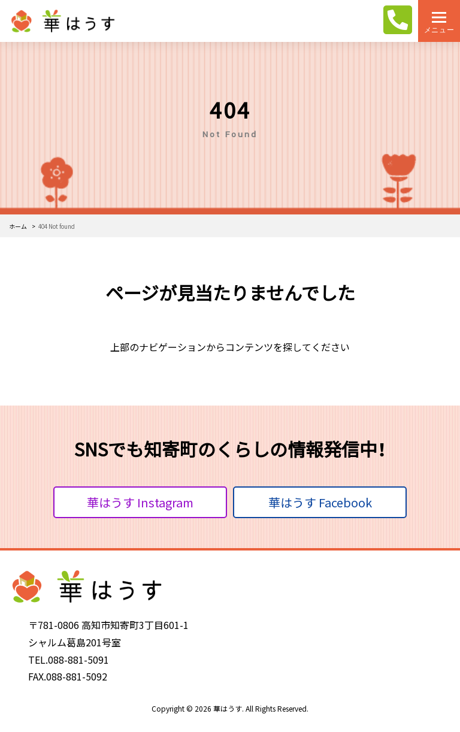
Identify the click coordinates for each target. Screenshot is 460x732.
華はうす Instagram (140, 502)
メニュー (439, 29)
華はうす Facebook (320, 502)
